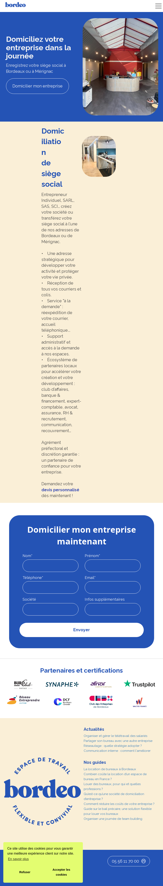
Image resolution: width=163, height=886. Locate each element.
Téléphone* (33, 577)
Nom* (28, 556)
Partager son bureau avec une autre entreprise (118, 741)
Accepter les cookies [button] (61, 872)
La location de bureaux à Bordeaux (110, 769)
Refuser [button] (24, 872)
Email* (90, 577)
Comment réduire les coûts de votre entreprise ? (119, 804)
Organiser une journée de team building (113, 819)
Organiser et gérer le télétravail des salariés (115, 736)
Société (29, 599)
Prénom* (92, 556)
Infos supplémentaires (105, 599)
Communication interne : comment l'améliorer (117, 751)
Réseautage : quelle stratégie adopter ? (113, 746)
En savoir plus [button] (18, 859)
